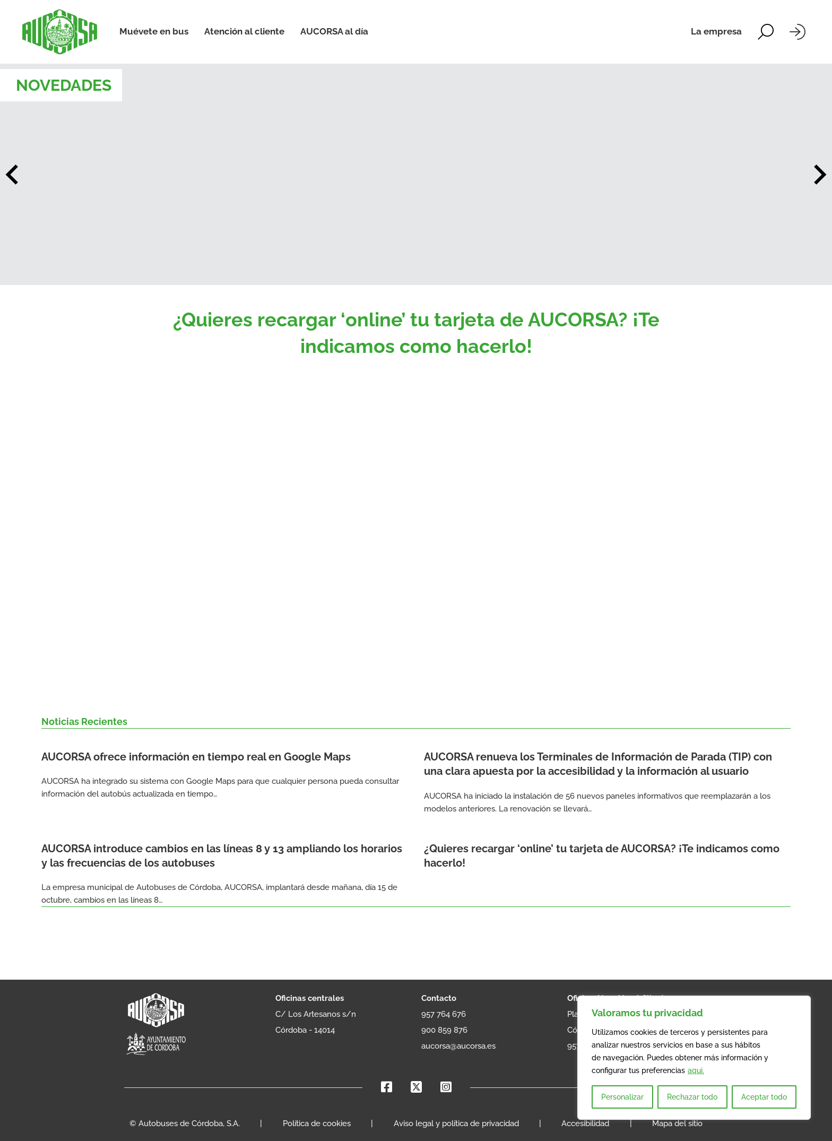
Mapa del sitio (677, 1123)
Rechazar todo (692, 1097)
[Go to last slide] (13, 174)
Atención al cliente (244, 31)
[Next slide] (818, 174)
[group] (416, 174)
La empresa (716, 31)
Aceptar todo (764, 1097)
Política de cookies (317, 1123)
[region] (694, 1058)
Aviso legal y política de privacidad (456, 1123)
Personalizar (622, 1097)
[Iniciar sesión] (797, 32)
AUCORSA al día (334, 31)
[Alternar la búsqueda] (766, 32)
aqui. (696, 1070)
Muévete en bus (153, 31)
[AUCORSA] (59, 31)
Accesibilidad (585, 1123)
